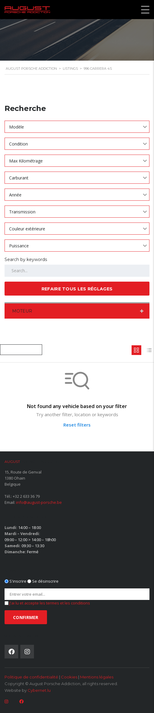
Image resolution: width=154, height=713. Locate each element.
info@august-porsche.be (39, 502)
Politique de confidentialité (31, 677)
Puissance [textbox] (19, 246)
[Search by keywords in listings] (77, 271)
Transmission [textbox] (22, 212)
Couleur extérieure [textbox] (27, 229)
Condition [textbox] (18, 144)
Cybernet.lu (39, 690)
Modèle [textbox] (16, 127)
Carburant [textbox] (18, 178)
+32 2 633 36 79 (26, 496)
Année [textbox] (15, 195)
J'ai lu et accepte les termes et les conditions (49, 603)
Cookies (69, 677)
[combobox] (77, 127)
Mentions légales (96, 677)
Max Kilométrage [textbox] (26, 161)
